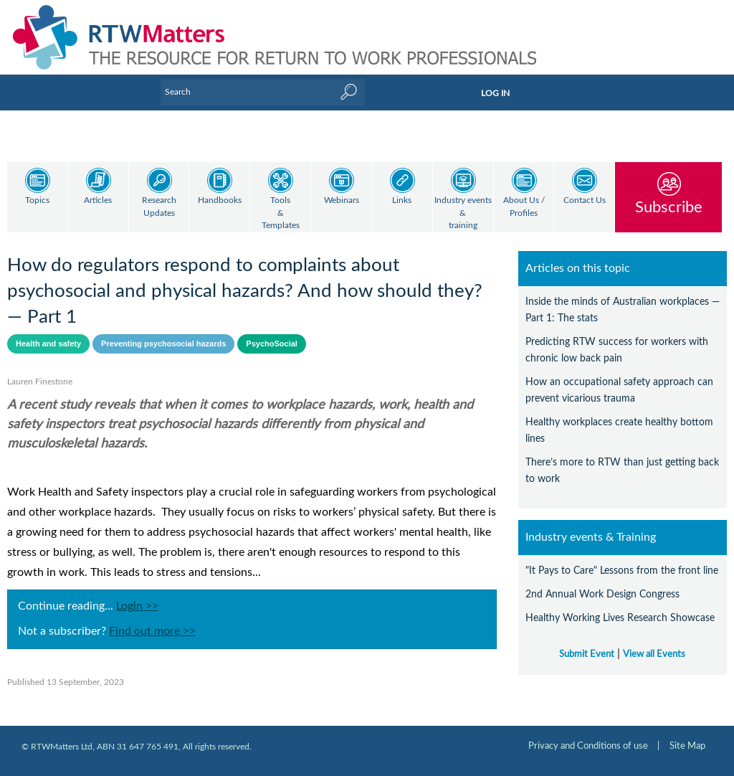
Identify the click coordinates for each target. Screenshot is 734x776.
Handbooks (220, 200)
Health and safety (48, 343)
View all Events (654, 654)
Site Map (687, 746)
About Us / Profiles (524, 207)
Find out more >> (152, 631)
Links (401, 200)
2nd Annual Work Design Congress (602, 594)
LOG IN (495, 93)
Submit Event (586, 654)
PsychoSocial (271, 343)
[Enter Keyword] (263, 91)
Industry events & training (463, 213)
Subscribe (668, 206)
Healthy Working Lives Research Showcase (620, 617)
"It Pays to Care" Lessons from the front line (621, 570)
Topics (37, 200)
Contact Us (584, 200)
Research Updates (159, 207)
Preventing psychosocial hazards (163, 343)
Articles (98, 200)
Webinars (341, 200)
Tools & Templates (281, 213)
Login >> (137, 606)
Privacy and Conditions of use (588, 746)
